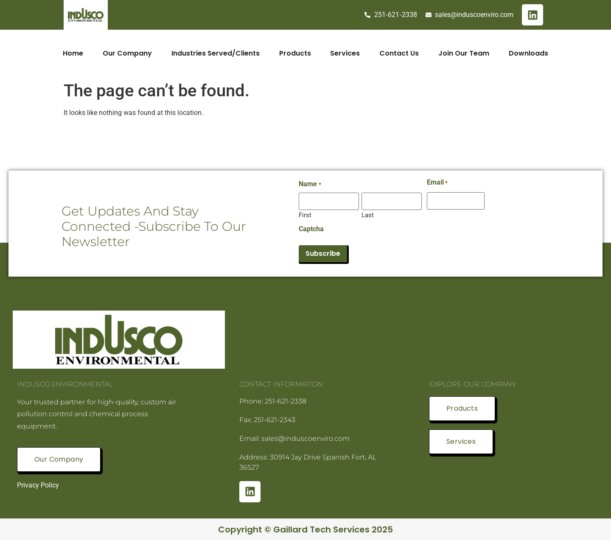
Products (295, 53)
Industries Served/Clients (215, 53)
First (305, 214)
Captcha (311, 229)
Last (368, 214)
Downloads (529, 53)
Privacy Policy (38, 485)
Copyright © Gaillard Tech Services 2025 (305, 529)
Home (73, 53)
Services (345, 53)
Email (437, 182)
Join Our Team (464, 53)
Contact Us (399, 53)
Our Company (127, 53)
